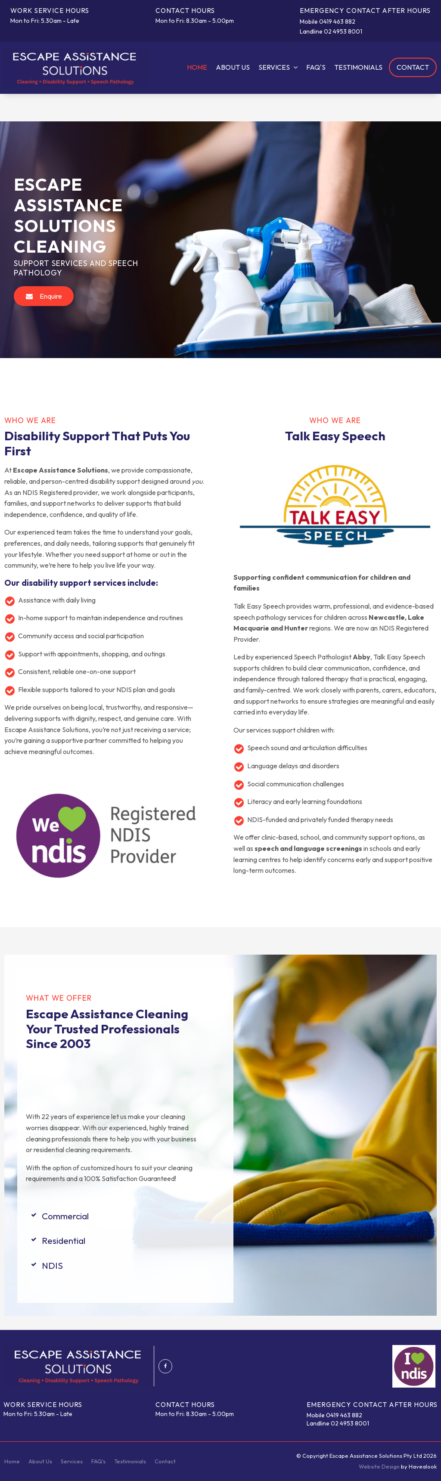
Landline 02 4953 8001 (331, 31)
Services (274, 67)
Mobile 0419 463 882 (327, 21)
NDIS (52, 1265)
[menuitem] (12, 1461)
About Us (233, 67)
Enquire (51, 296)
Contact (413, 67)
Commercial (65, 1215)
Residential (63, 1240)
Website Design (379, 1466)
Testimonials (358, 67)
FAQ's (316, 67)
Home (197, 67)
